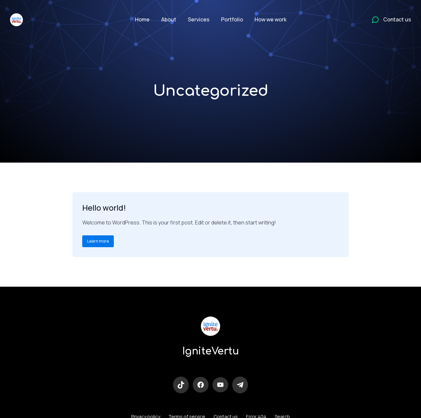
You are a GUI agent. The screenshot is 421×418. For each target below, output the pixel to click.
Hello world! (104, 207)
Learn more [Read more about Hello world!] (98, 241)
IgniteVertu (210, 351)
